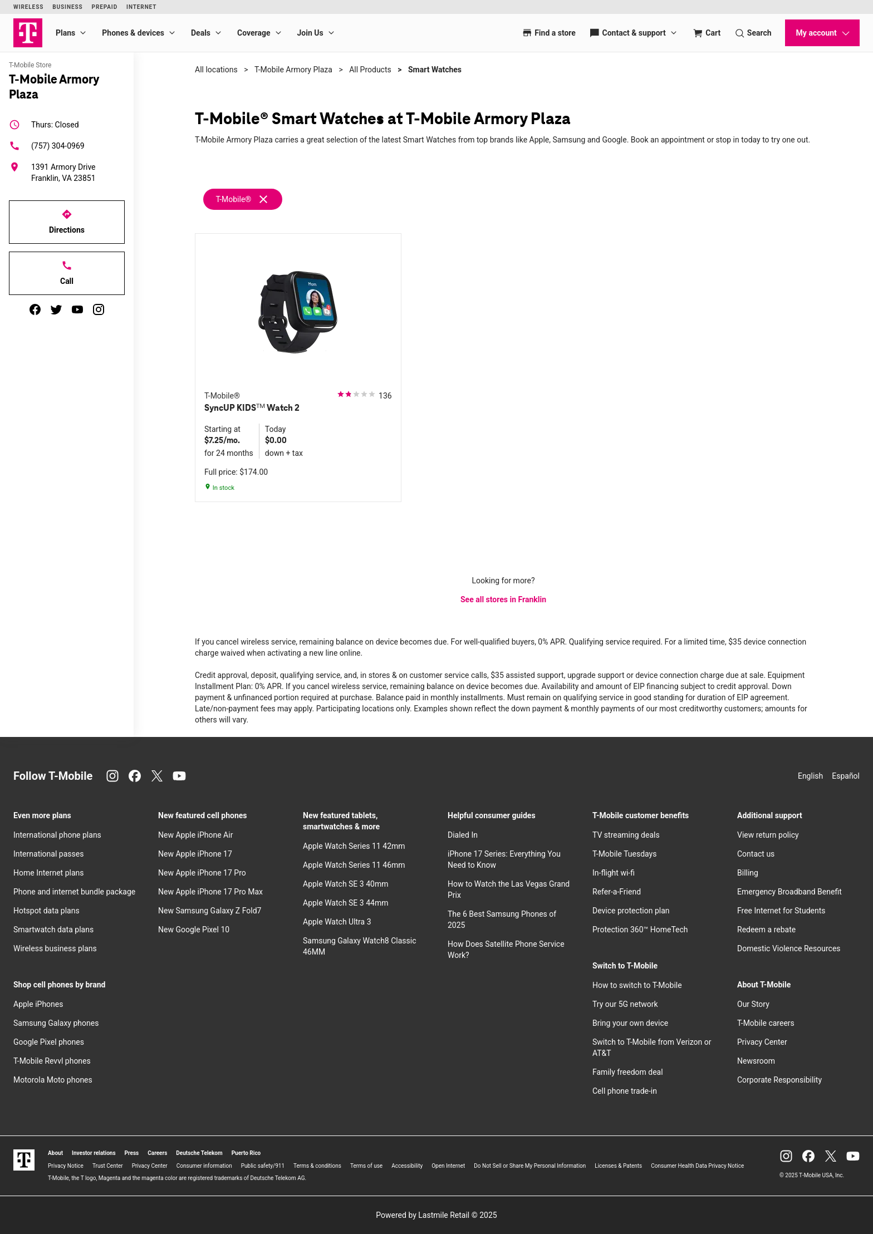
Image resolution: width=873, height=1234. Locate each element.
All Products (370, 69)
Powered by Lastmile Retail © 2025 (436, 1215)
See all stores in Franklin (503, 599)
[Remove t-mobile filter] (243, 199)
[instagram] (98, 309)
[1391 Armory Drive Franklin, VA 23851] (67, 172)
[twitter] (56, 309)
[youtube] (77, 309)
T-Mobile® (233, 199)
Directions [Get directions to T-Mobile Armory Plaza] (66, 221)
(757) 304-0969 (47, 145)
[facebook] (35, 309)
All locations (216, 69)
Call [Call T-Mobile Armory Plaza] (66, 273)
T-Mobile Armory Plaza (293, 69)
